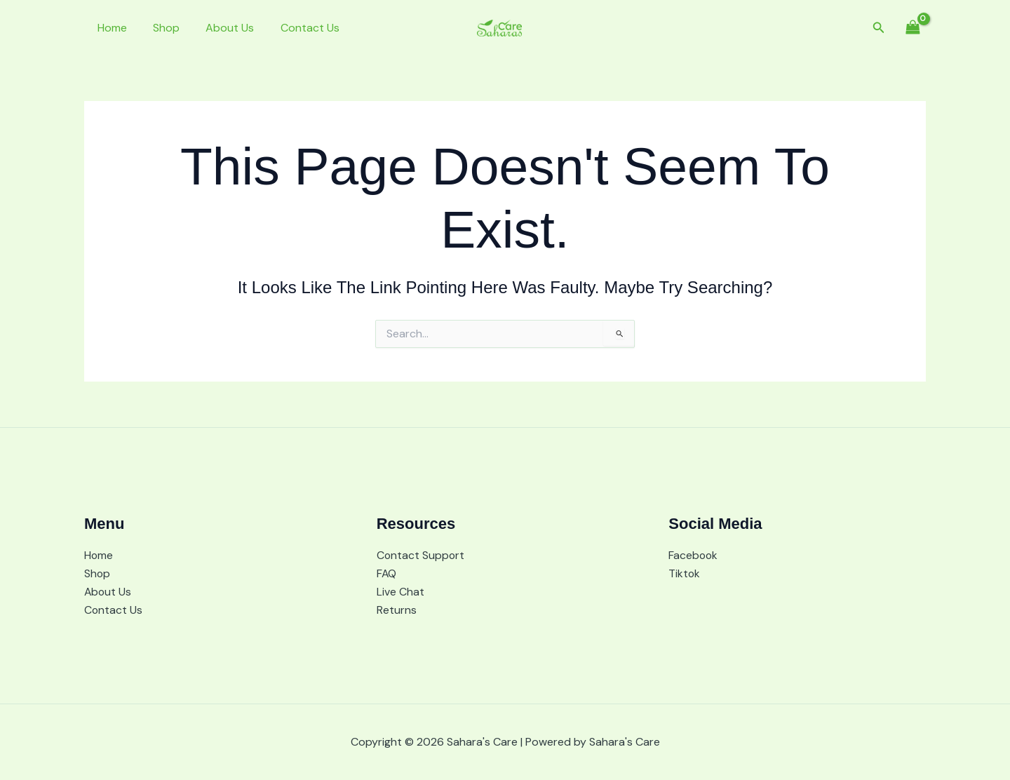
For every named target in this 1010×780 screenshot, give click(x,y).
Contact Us (296, 27)
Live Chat (400, 591)
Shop (160, 27)
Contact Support (421, 553)
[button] (879, 28)
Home (110, 27)
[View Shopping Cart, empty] (912, 28)
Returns (397, 610)
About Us (220, 27)
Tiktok (684, 572)
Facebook (693, 553)
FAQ (387, 572)
